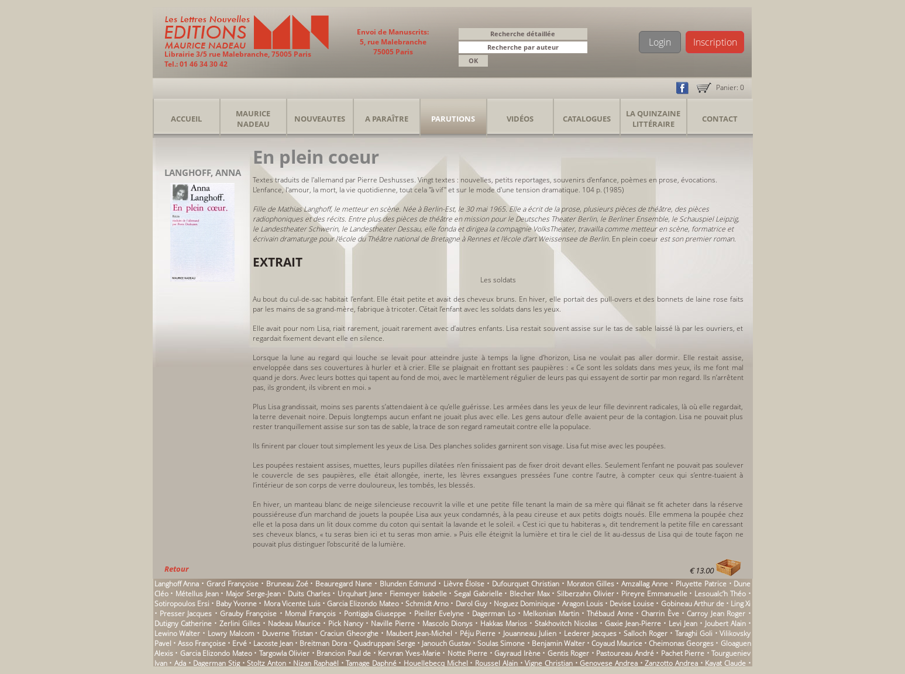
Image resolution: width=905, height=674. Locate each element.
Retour (176, 569)
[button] (580, 48)
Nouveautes (319, 118)
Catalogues (587, 118)
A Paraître (386, 118)
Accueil (186, 118)
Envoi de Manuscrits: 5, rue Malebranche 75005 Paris (393, 42)
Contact (720, 118)
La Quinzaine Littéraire (653, 118)
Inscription (715, 42)
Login (660, 42)
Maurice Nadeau (253, 118)
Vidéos (520, 118)
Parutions (453, 118)
